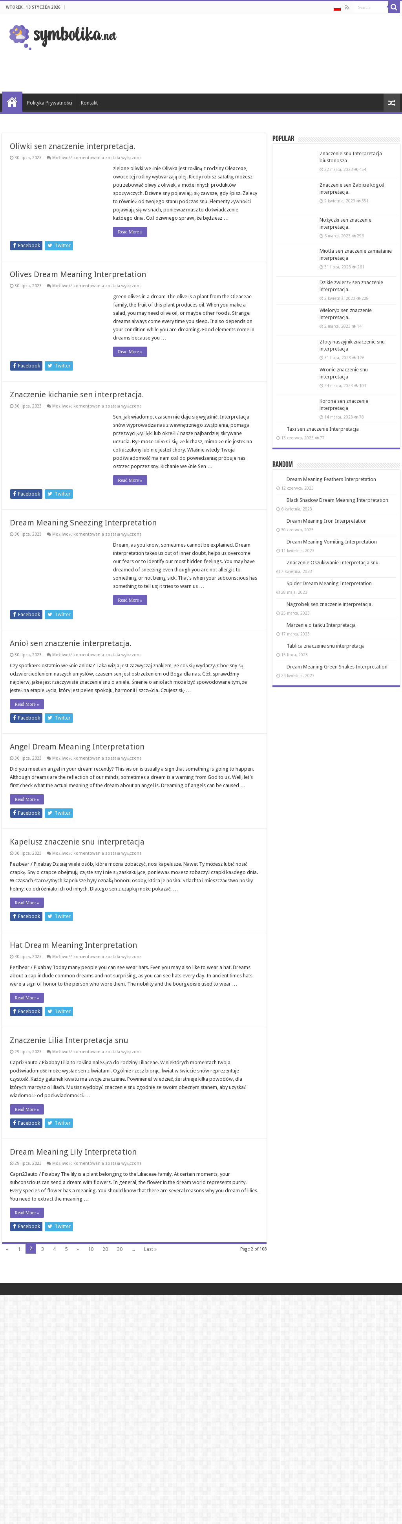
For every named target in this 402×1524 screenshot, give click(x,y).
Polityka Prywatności (49, 103)
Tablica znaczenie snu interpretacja (326, 646)
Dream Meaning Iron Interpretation (327, 521)
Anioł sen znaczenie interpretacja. (71, 643)
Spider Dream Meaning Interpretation (329, 583)
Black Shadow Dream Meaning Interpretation (337, 500)
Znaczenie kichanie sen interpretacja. (77, 394)
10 (90, 1266)
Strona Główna (12, 102)
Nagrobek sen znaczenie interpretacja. (330, 604)
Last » (150, 1266)
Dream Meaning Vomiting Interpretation (332, 542)
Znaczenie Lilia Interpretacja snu (69, 1056)
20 (105, 1266)
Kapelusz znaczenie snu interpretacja (77, 850)
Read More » (130, 232)
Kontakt (89, 103)
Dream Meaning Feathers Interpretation (331, 479)
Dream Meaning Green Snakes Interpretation (337, 667)
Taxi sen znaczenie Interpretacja (323, 429)
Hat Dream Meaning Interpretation (73, 953)
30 (119, 1266)
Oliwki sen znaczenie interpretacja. (72, 146)
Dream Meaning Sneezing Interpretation (83, 522)
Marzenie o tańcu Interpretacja (321, 625)
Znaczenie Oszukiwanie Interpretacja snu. (333, 563)
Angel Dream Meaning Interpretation (77, 746)
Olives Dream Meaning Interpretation (78, 274)
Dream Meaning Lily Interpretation (73, 1168)
